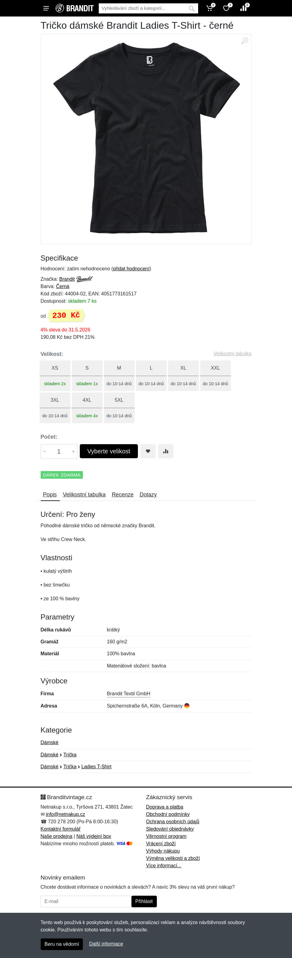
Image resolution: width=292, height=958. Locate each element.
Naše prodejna (56, 836)
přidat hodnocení (131, 268)
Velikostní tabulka (232, 353)
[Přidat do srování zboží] (165, 451)
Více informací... (164, 865)
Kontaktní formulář (61, 829)
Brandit (67, 279)
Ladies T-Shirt (96, 766)
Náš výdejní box (93, 836)
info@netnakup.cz (65, 814)
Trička (69, 754)
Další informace (106, 943)
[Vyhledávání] (142, 8)
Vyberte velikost (108, 451)
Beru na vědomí (62, 944)
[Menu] (46, 8)
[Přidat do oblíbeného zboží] (148, 451)
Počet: (49, 437)
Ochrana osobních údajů (172, 821)
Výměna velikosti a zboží (173, 858)
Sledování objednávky (170, 829)
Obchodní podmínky (168, 814)
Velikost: (52, 354)
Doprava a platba (164, 807)
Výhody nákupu (163, 851)
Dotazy (148, 495)
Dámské (50, 742)
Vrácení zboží (161, 843)
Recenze (123, 495)
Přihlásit (144, 901)
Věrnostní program (166, 836)
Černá (62, 286)
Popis (50, 495)
